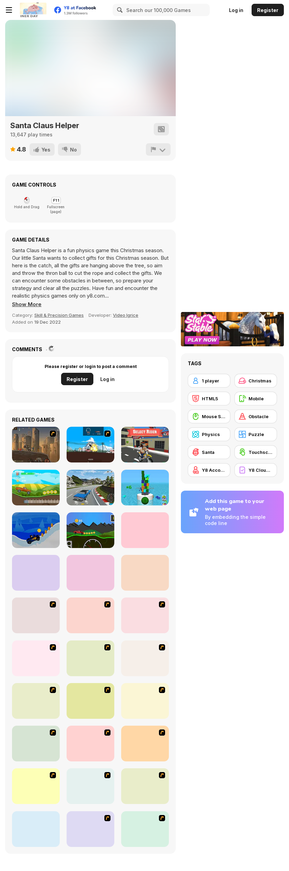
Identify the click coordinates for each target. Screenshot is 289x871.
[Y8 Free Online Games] (33, 10)
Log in (236, 10)
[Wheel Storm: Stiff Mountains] (90, 530)
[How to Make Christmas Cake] (145, 658)
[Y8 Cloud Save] (255, 470)
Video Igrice (125, 315)
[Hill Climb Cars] (90, 573)
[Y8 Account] (209, 470)
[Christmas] (255, 381)
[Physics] (209, 434)
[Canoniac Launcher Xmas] (36, 829)
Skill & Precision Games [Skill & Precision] (59, 315)
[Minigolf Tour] (145, 573)
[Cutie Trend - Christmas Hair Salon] (36, 743)
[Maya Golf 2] (36, 573)
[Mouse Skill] (209, 416)
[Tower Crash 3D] (145, 487)
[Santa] (209, 452)
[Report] (158, 149)
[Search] (119, 10)
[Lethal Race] (90, 444)
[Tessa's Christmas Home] (145, 701)
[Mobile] (255, 398)
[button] (27, 304)
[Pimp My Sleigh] (36, 658)
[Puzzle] (255, 434)
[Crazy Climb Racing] (36, 487)
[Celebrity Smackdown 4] (90, 658)
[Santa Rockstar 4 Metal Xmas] (36, 786)
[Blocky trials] (145, 444)
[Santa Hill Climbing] (36, 530)
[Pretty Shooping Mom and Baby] (145, 786)
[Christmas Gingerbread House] (90, 786)
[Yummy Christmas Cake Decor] (145, 829)
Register (267, 10)
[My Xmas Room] (36, 701)
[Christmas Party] (145, 615)
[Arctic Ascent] (145, 743)
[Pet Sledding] (90, 701)
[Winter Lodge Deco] (90, 829)
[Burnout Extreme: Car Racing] (90, 487)
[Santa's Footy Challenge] (90, 743)
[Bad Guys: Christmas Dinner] (90, 615)
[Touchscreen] (255, 452)
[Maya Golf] (145, 530)
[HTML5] (209, 398)
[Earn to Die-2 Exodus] (36, 444)
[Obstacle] (255, 416)
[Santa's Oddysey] (36, 615)
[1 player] (209, 381)
